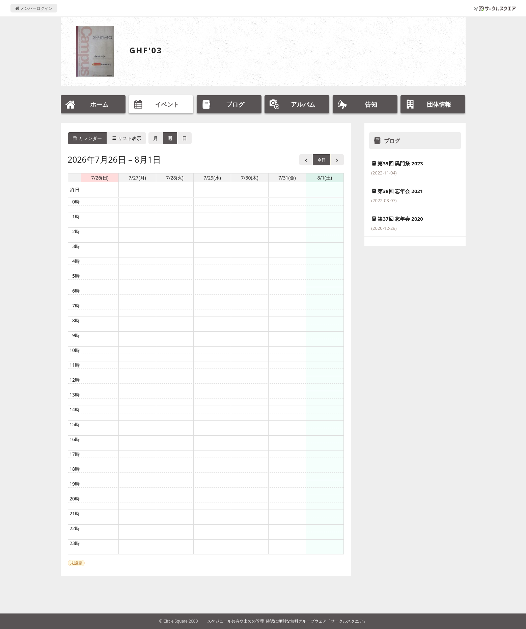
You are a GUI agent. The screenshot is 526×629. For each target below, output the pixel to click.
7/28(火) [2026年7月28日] (175, 177)
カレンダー (87, 138)
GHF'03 (146, 50)
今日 (321, 160)
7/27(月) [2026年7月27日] (137, 177)
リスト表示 (126, 138)
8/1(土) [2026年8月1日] (324, 177)
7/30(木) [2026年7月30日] (249, 177)
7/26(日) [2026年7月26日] (100, 177)
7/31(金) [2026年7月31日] (287, 177)
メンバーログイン (34, 8)
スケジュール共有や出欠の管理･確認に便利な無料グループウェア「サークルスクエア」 (287, 621)
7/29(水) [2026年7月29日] (212, 177)
